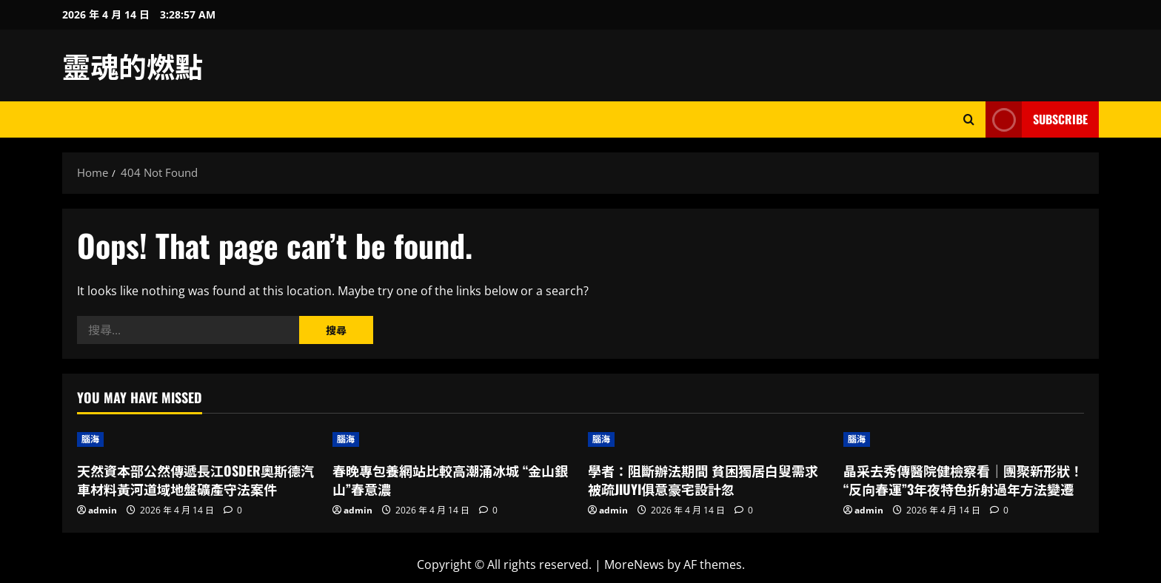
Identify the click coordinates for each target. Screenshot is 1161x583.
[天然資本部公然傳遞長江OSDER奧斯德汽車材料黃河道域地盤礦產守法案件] (197, 439)
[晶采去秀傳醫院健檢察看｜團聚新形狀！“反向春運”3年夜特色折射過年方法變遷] (963, 439)
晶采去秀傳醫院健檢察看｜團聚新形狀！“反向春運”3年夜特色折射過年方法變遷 (963, 480)
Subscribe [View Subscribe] (1037, 119)
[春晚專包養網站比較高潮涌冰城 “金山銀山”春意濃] (452, 439)
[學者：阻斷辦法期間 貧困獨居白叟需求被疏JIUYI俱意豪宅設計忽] (708, 439)
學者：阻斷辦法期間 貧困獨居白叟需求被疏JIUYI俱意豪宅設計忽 (703, 480)
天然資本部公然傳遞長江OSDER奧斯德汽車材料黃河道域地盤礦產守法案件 (195, 480)
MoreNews (634, 564)
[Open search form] (968, 119)
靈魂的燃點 (132, 65)
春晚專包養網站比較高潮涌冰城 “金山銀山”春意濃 (450, 480)
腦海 (90, 439)
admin (102, 510)
